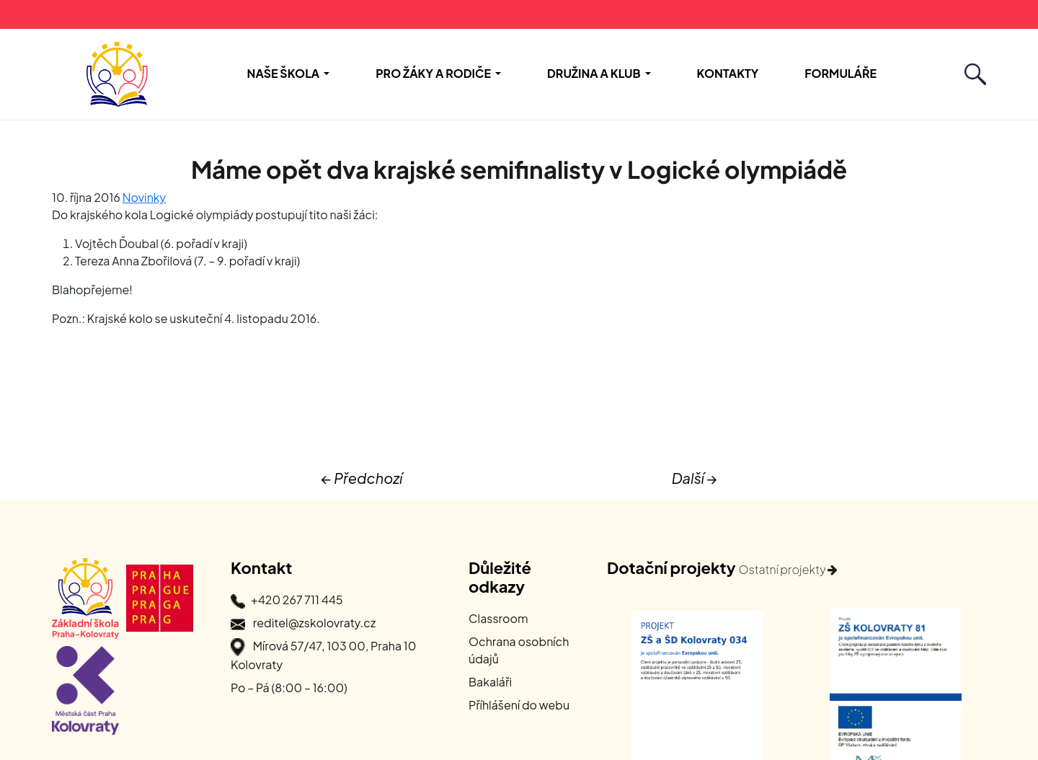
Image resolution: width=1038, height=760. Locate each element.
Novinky (145, 197)
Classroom (498, 618)
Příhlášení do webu (519, 704)
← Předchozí (361, 478)
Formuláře (840, 73)
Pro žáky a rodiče (433, 73)
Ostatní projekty (788, 569)
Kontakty (728, 73)
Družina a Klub (594, 73)
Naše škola (283, 73)
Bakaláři (490, 681)
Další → (694, 478)
